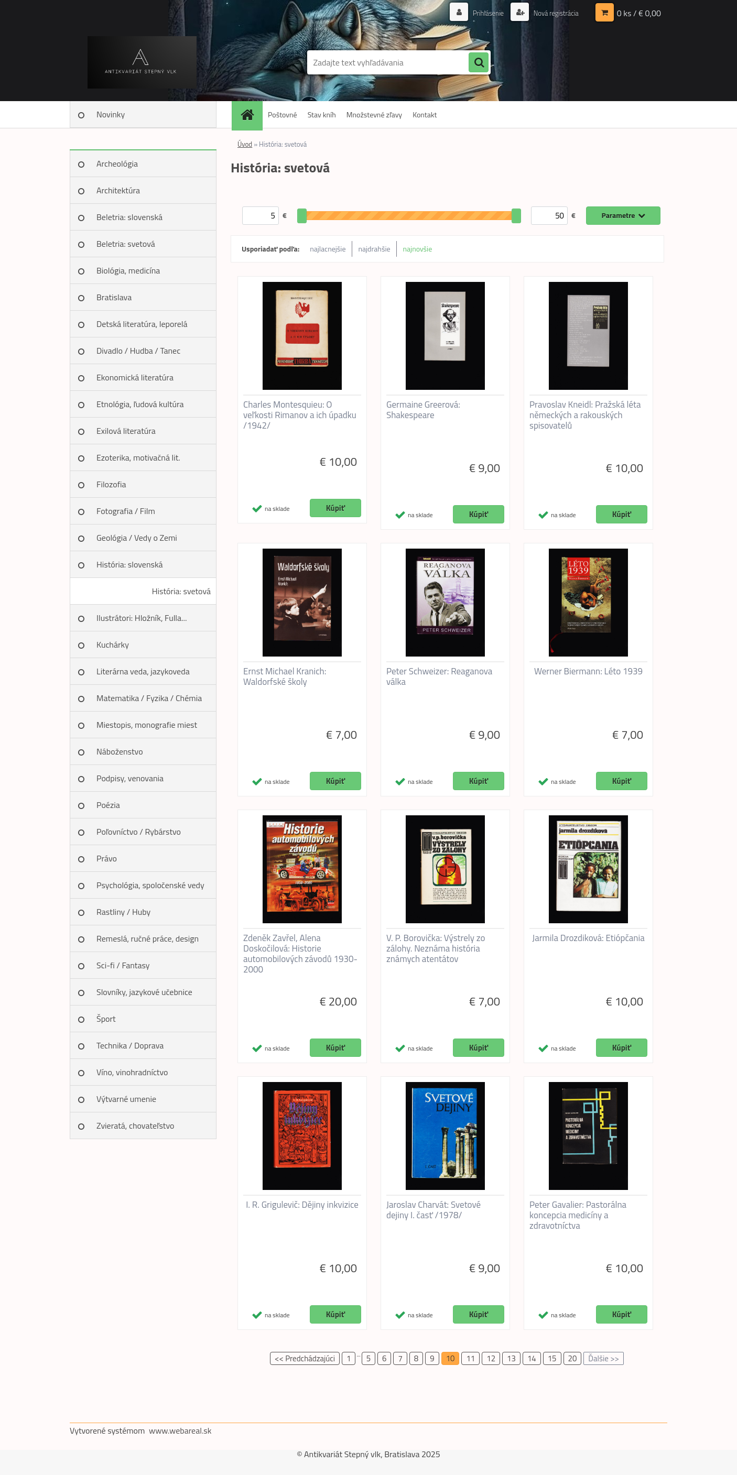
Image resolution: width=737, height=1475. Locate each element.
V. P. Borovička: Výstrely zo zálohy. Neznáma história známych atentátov (435, 948)
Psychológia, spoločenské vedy (150, 885)
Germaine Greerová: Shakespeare (423, 409)
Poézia (108, 805)
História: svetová (181, 591)
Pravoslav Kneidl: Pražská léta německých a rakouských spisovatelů (585, 415)
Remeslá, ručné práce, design (147, 938)
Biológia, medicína (128, 270)
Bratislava (114, 297)
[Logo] (142, 62)
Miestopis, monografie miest (146, 724)
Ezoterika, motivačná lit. (138, 457)
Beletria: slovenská (129, 217)
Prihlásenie (482, 12)
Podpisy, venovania (130, 778)
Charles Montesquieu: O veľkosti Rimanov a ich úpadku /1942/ (299, 415)
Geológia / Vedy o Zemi (136, 537)
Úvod (244, 144)
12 (490, 1358)
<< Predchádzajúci (305, 1358)
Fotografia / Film (125, 511)
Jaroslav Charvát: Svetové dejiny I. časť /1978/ (433, 1209)
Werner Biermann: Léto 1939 (588, 671)
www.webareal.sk (180, 1430)
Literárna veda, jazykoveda (143, 671)
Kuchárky (112, 644)
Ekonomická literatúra (135, 377)
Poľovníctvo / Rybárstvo (138, 831)
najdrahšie (375, 248)
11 (470, 1358)
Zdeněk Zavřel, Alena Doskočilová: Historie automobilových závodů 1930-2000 (300, 954)
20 (572, 1358)
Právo (106, 858)
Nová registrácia (553, 12)
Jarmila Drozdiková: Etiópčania (588, 938)
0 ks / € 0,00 (639, 13)
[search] (478, 63)
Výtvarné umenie (126, 1098)
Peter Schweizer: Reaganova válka (439, 676)
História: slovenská (129, 564)
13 (511, 1358)
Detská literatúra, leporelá (142, 324)
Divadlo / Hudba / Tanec (138, 350)
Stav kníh (322, 114)
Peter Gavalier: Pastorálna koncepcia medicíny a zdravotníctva (577, 1215)
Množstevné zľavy (374, 114)
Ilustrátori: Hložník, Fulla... (141, 617)
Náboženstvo (119, 751)
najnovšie (417, 248)
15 (552, 1358)
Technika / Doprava (130, 1045)
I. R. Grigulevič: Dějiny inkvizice (302, 1204)
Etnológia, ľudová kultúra (140, 404)
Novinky (110, 114)
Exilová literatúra (126, 430)
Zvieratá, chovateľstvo (135, 1125)
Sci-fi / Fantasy (123, 965)
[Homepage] (251, 114)
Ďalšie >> (603, 1358)
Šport (106, 1018)
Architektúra (118, 190)
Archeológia (117, 163)
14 (531, 1358)
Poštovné (282, 114)
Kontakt (425, 114)
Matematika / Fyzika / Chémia (149, 698)
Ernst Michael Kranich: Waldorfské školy (284, 676)
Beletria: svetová (125, 243)
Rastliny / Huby (123, 911)
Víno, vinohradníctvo (132, 1072)
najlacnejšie (327, 248)
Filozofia (111, 484)
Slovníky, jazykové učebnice (144, 992)
